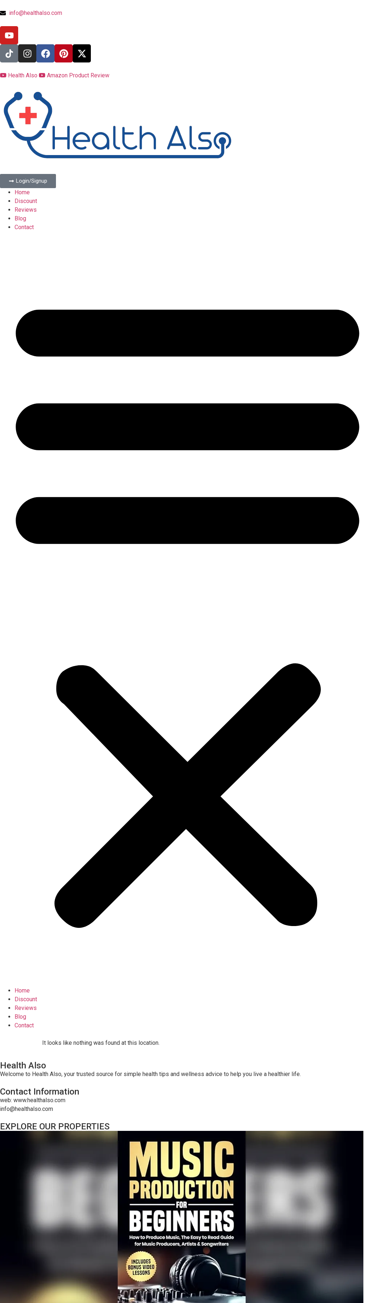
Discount (26, 201)
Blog (20, 218)
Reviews (26, 209)
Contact (24, 227)
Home (22, 192)
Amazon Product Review (74, 75)
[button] (187, 609)
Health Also (19, 75)
